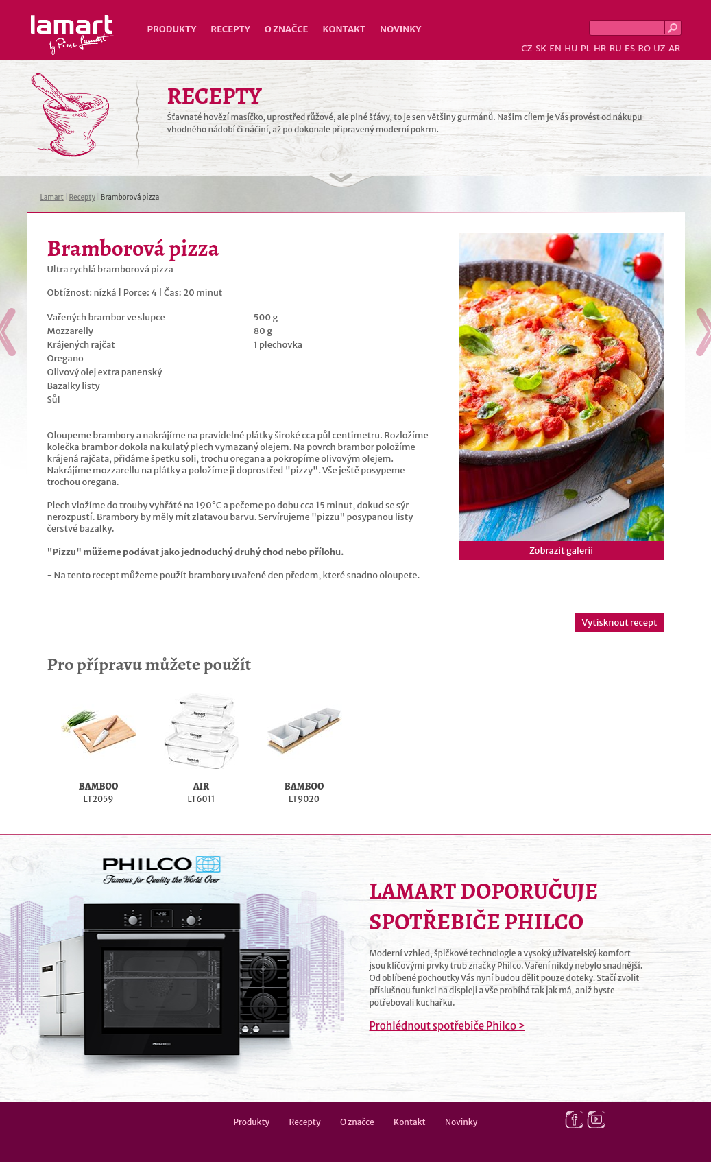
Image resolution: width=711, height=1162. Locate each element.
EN (555, 48)
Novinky (400, 29)
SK (540, 48)
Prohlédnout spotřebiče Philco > (447, 1025)
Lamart (72, 35)
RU (616, 48)
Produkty (172, 29)
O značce (287, 29)
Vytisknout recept (619, 622)
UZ (659, 48)
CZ (526, 48)
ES (630, 48)
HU (570, 48)
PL (586, 48)
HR (600, 48)
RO (644, 48)
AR (674, 48)
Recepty (230, 29)
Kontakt (343, 29)
